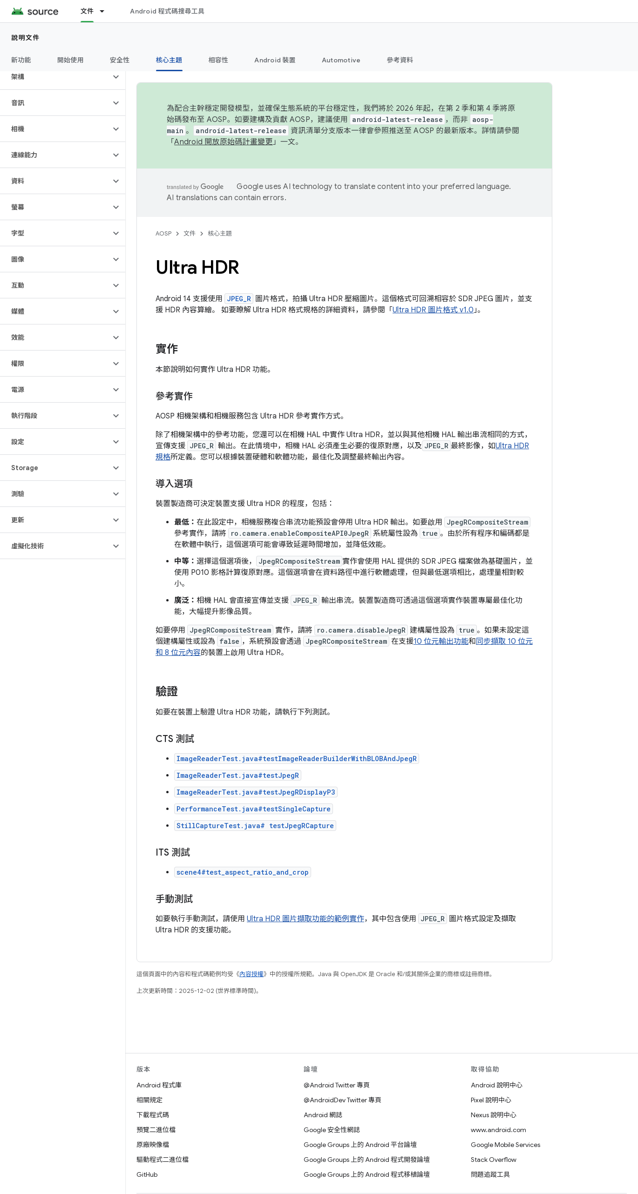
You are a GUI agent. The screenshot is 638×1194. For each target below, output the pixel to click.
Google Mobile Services (505, 1144)
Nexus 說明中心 (493, 1115)
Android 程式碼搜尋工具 (167, 11)
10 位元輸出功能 (441, 641)
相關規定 (149, 1100)
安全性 (120, 60)
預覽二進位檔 (156, 1130)
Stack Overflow (493, 1159)
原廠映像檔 (152, 1144)
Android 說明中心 (497, 1085)
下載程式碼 (152, 1115)
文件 (189, 233)
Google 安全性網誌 (332, 1130)
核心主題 (220, 233)
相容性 (219, 60)
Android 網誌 (323, 1115)
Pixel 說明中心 (491, 1100)
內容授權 (251, 974)
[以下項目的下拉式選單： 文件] (106, 11)
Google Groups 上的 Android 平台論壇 (360, 1144)
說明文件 (25, 38)
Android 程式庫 (159, 1085)
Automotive (341, 60)
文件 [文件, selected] (87, 11)
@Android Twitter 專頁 (337, 1085)
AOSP (163, 233)
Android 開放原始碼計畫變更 (223, 142)
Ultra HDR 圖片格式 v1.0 (433, 310)
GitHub (146, 1174)
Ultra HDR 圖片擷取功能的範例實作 (305, 919)
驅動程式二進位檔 (162, 1159)
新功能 (21, 60)
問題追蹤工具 (490, 1174)
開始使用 (70, 60)
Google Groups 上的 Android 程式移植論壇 (367, 1174)
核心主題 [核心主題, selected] (169, 60)
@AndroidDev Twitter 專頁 (342, 1100)
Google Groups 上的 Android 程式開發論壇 (367, 1159)
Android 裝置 (275, 60)
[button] (55, 76)
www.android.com (498, 1130)
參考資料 (400, 60)
